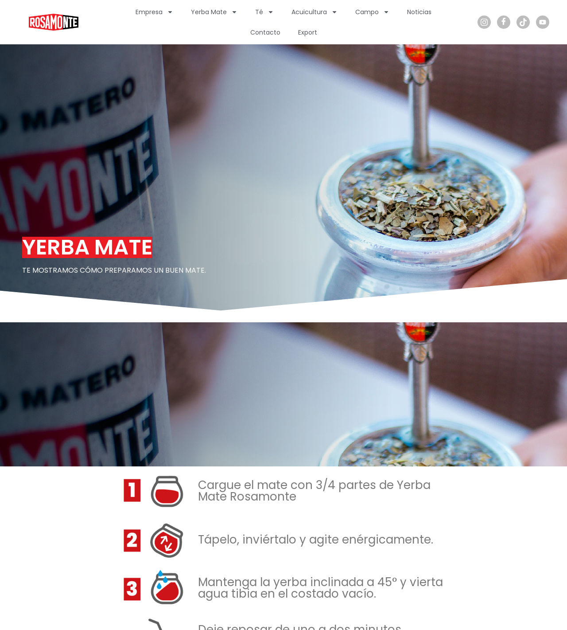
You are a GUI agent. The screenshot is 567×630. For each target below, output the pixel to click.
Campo (372, 12)
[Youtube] (542, 22)
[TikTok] (523, 22)
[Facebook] (503, 22)
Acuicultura (314, 12)
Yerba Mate (214, 12)
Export (307, 32)
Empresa (154, 12)
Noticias (419, 12)
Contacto (265, 32)
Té (264, 12)
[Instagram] (484, 22)
